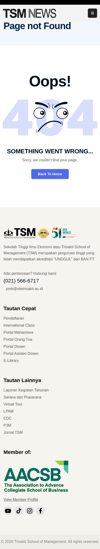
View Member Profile (21, 500)
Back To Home (50, 174)
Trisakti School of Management (40, 542)
